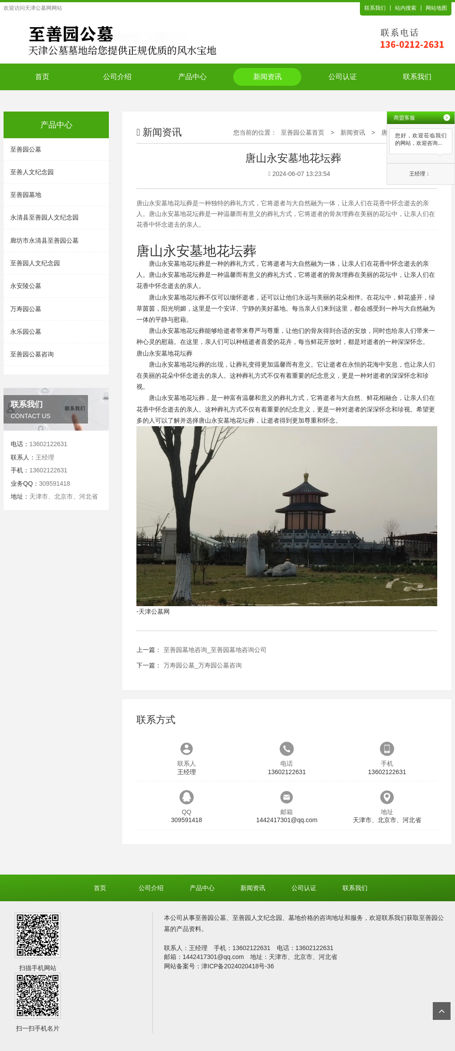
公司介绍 (117, 76)
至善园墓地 (25, 194)
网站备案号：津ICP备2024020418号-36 (219, 966)
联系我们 (375, 8)
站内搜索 (405, 8)
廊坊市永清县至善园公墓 (44, 240)
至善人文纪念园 (32, 172)
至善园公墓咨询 (32, 354)
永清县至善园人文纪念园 (44, 217)
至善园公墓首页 (302, 132)
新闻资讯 (267, 76)
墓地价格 (300, 917)
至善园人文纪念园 (35, 263)
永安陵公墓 (25, 285)
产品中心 (192, 76)
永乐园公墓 (25, 331)
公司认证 (342, 76)
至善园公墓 (25, 149)
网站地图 (436, 8)
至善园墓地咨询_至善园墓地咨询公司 (215, 649)
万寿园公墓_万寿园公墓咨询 (203, 665)
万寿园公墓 (25, 308)
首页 (42, 76)
